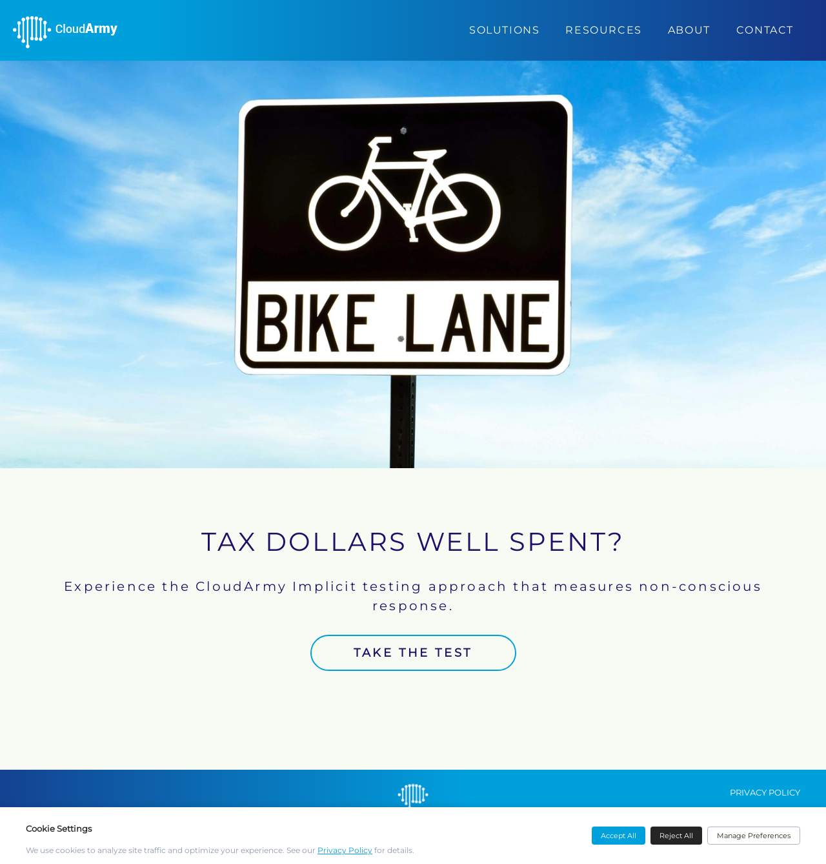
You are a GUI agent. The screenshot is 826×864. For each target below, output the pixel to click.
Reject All (676, 835)
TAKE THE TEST (413, 653)
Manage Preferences (754, 835)
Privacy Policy (344, 850)
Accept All (618, 835)
